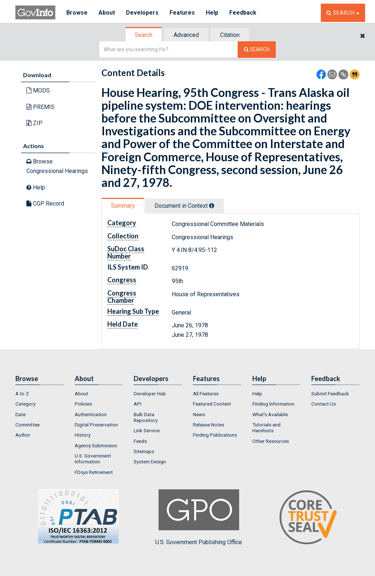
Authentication (91, 414)
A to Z (22, 393)
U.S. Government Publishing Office (198, 517)
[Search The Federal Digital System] (257, 49)
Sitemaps (144, 451)
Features (182, 12)
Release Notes (208, 425)
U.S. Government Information (93, 458)
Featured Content (212, 404)
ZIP (34, 123)
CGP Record (45, 203)
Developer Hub (150, 393)
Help (212, 12)
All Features (206, 393)
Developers (142, 12)
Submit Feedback (330, 393)
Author (22, 435)
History (82, 435)
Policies (83, 404)
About (107, 12)
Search (143, 34)
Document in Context (184, 205)
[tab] (144, 35)
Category (25, 404)
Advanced (186, 34)
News (199, 414)
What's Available (270, 414)
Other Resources (270, 441)
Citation (230, 34)
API (137, 404)
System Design (150, 461)
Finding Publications (215, 435)
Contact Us (323, 404)
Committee (27, 425)
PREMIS (40, 106)
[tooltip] (211, 205)
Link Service (147, 430)
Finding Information (273, 404)
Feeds (140, 441)
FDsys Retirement (94, 472)
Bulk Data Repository (145, 417)
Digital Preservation (96, 425)
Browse (77, 12)
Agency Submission (96, 445)
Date (20, 414)
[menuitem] (39, 393)
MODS (38, 90)
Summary (123, 205)
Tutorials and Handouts (266, 427)
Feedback (242, 12)
